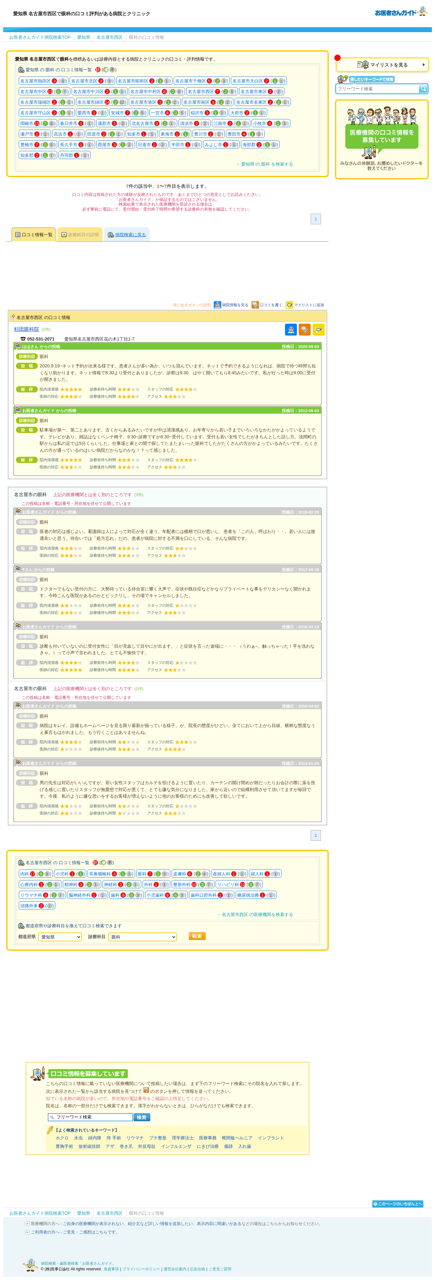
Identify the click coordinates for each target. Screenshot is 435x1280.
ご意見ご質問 (220, 1269)
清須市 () (194, 123)
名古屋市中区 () (44, 91)
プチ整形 (158, 1137)
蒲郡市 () (112, 123)
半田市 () (185, 144)
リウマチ (135, 1137)
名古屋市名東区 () (262, 102)
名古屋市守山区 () (46, 113)
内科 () (35, 874)
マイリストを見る (389, 64)
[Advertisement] (167, 998)
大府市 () (248, 113)
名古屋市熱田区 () (43, 81)
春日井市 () (76, 123)
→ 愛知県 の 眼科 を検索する (264, 164)
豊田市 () (245, 134)
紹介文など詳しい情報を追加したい (160, 1223)
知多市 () (141, 134)
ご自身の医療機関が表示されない (93, 1223)
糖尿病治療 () (256, 895)
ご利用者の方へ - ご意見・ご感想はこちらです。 (75, 1232)
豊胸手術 (64, 1146)
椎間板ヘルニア (237, 1137)
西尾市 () (115, 144)
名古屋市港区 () (154, 102)
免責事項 (111, 1269)
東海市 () (175, 134)
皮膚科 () (190, 874)
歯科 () (126, 895)
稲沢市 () (208, 113)
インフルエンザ (176, 1146)
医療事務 (208, 1137)
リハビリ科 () (239, 884)
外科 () (156, 884)
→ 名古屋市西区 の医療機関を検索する (254, 914)
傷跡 (228, 1146)
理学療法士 (183, 1137)
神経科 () (121, 884)
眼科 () (153, 874)
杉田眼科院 (26, 329)
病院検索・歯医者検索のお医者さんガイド (401, 10)
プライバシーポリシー (141, 1269)
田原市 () (104, 134)
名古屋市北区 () (92, 81)
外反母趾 (147, 1146)
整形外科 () (193, 884)
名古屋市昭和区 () (144, 81)
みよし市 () (221, 144)
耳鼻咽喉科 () (111, 874)
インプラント (271, 1137)
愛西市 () (92, 113)
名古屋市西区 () (212, 91)
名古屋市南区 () (207, 102)
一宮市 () (168, 113)
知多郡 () (38, 155)
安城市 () (128, 113)
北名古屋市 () (154, 123)
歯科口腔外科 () (212, 895)
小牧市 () (270, 123)
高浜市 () (68, 134)
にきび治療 (208, 1146)
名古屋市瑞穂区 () (46, 102)
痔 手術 (114, 1137)
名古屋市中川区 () (99, 91)
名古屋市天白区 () (258, 81)
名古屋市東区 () (262, 91)
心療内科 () (40, 884)
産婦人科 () (229, 874)
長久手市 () (76, 144)
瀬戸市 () (34, 134)
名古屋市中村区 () (156, 91)
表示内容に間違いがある (219, 1223)
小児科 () (70, 874)
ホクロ (62, 1137)
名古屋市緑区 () (102, 102)
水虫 (78, 1137)
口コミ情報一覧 (37, 234)
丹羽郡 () (74, 155)
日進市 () (152, 144)
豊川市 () (208, 134)
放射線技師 (89, 1146)
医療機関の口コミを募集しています (382, 139)
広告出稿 (197, 1269)
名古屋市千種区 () (201, 81)
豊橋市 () (38, 144)
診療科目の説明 (83, 234)
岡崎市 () (38, 123)
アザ (110, 1146)
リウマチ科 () (42, 895)
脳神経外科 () (88, 895)
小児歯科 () (166, 895)
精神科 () (82, 884)
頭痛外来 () (37, 906)
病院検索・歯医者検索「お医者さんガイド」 (78, 1263)
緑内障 (94, 1137)
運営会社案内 (175, 1269)
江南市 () (231, 123)
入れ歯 (244, 1146)
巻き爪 (126, 1146)
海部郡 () (260, 144)
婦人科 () (265, 874)
